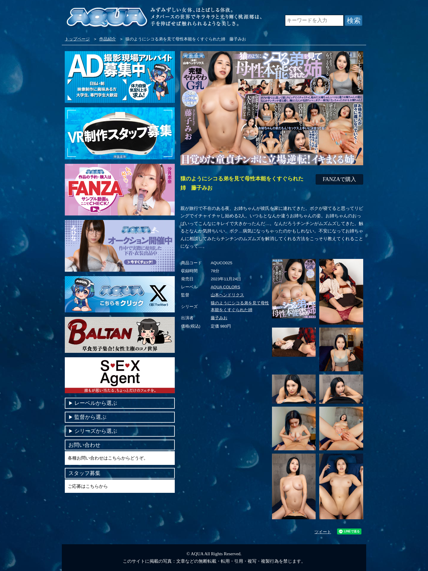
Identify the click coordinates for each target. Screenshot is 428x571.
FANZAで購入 (339, 179)
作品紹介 (107, 39)
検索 (354, 20)
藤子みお (219, 318)
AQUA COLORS (225, 287)
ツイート (322, 532)
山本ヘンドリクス (227, 295)
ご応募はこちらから (88, 486)
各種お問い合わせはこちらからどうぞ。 (108, 457)
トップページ (77, 39)
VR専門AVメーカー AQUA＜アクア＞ (107, 17)
